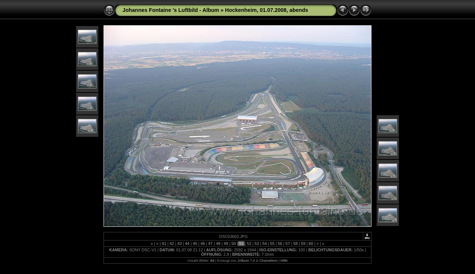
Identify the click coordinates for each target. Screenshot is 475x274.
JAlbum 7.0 (246, 260)
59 (303, 243)
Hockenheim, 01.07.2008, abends (266, 10)
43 (179, 243)
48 (218, 243)
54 (264, 243)
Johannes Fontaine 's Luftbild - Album (170, 10)
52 (249, 243)
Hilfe (284, 260)
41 (164, 243)
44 (187, 243)
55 (272, 243)
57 (287, 243)
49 (226, 243)
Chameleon (268, 260)
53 (256, 243)
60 (311, 243)
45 (194, 243)
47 (210, 243)
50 (233, 243)
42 (171, 243)
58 (295, 243)
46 (202, 243)
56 (280, 243)
